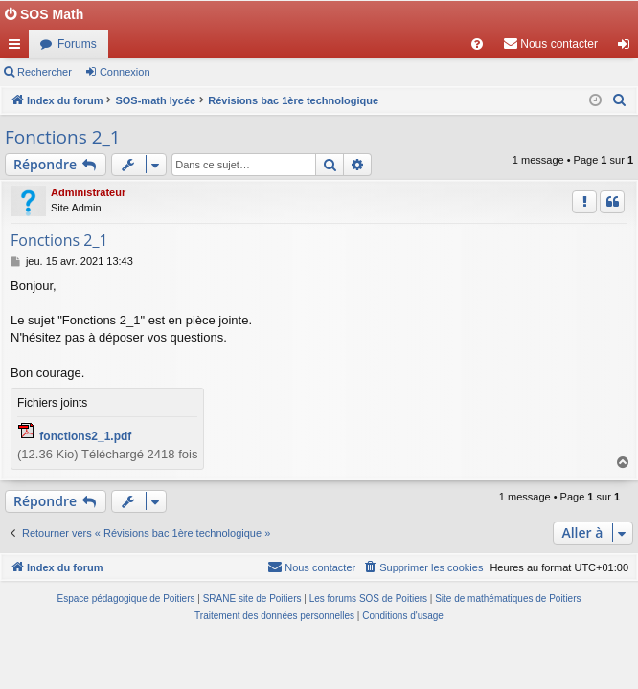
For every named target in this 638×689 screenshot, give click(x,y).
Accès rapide (18, 47)
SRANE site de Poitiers (252, 598)
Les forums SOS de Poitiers (368, 598)
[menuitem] (477, 44)
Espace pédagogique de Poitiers (126, 598)
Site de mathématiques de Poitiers (508, 598)
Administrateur (88, 192)
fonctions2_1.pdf (85, 436)
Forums (77, 44)
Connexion (125, 72)
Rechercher (44, 72)
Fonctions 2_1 (63, 136)
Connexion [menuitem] (628, 47)
